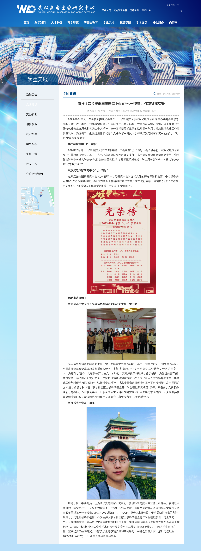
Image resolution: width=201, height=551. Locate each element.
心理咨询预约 (34, 173)
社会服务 (158, 22)
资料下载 (31, 153)
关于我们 (40, 22)
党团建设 (31, 104)
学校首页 (106, 10)
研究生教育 (91, 22)
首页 (26, 22)
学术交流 (141, 22)
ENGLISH (146, 10)
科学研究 (73, 22)
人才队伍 (56, 22)
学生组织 (31, 144)
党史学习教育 (120, 10)
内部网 (173, 22)
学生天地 (108, 22)
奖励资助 (31, 114)
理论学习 (134, 10)
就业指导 (31, 134)
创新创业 (31, 124)
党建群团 (125, 22)
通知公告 (31, 94)
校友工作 (31, 163)
